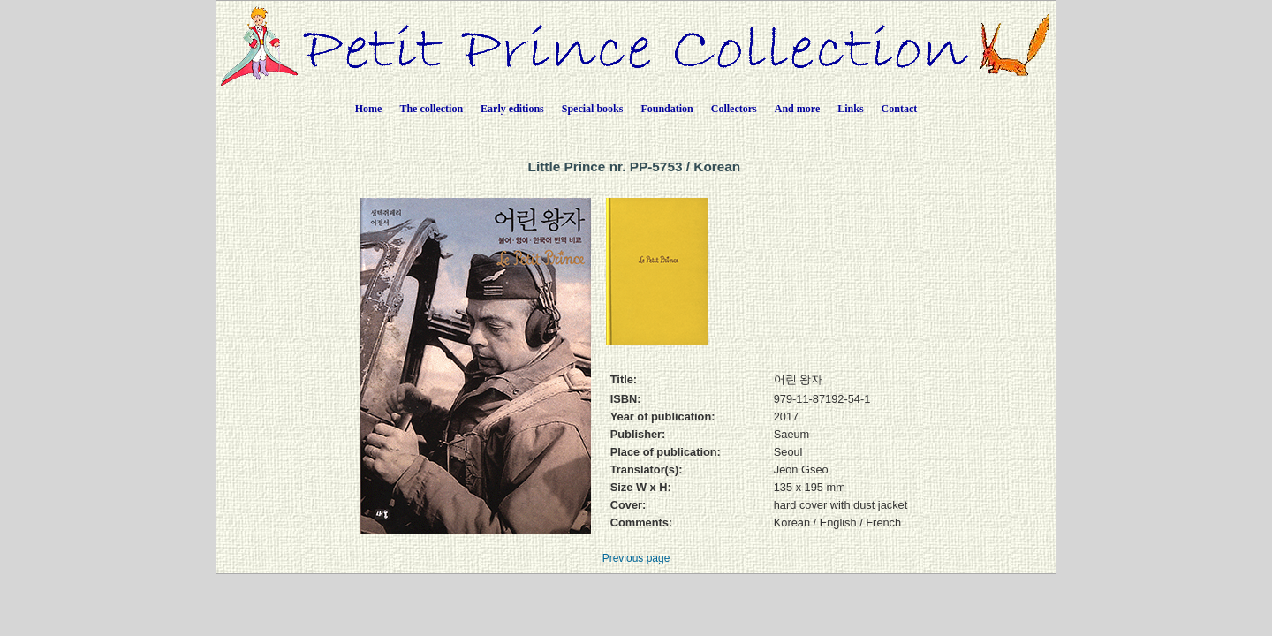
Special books (593, 108)
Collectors (734, 108)
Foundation (666, 108)
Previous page (636, 558)
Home (368, 108)
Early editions (512, 108)
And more (797, 108)
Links (850, 108)
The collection (431, 108)
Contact (900, 108)
